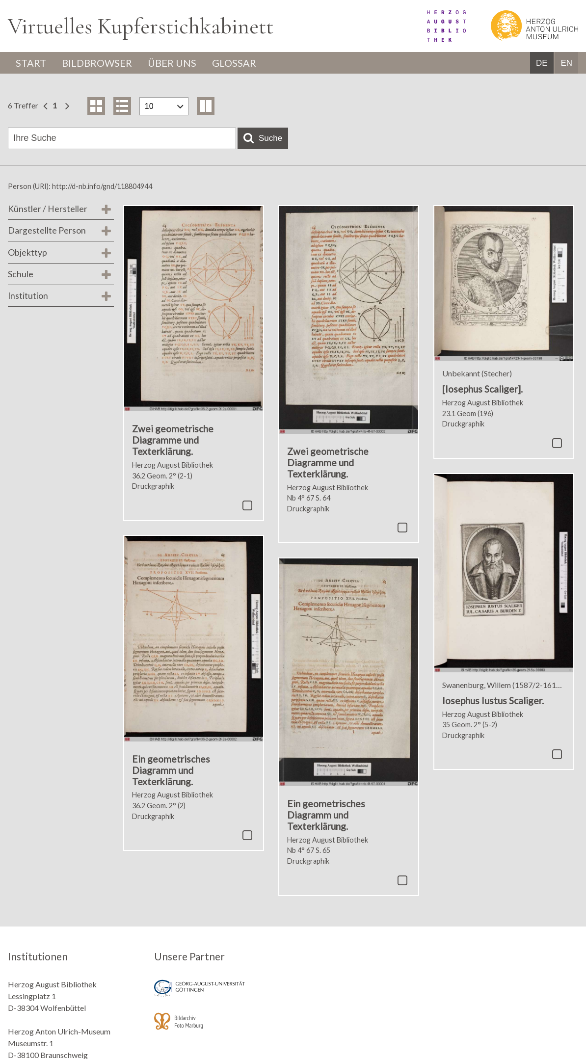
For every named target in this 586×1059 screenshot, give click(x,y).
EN (566, 63)
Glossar (234, 63)
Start (31, 63)
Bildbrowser (97, 63)
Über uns (172, 63)
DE (542, 63)
